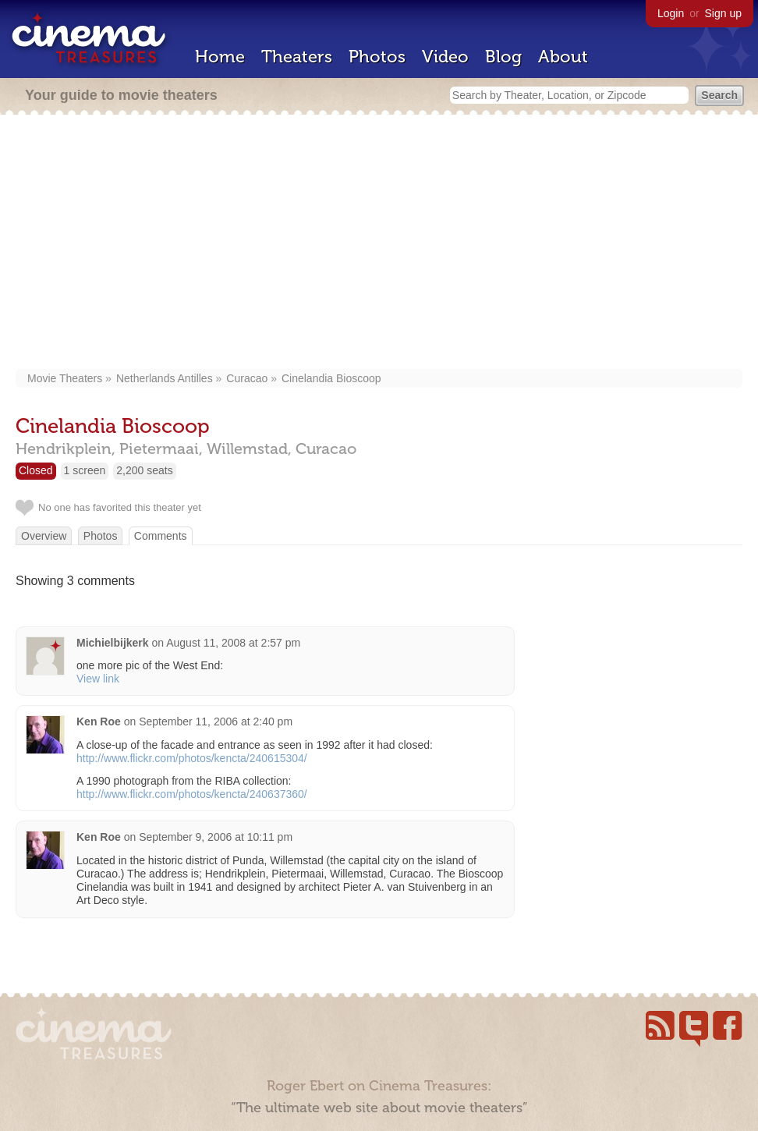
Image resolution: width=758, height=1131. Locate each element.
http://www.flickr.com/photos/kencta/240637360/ (191, 794)
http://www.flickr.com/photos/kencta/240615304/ (191, 758)
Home (220, 56)
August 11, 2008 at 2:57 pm (233, 642)
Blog (503, 56)
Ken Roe (98, 721)
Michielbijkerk (112, 642)
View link (97, 678)
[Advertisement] (379, 243)
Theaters (296, 56)
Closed (36, 470)
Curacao (246, 378)
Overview (43, 536)
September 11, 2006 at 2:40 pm (215, 721)
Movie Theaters (64, 378)
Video (445, 56)
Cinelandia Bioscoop (331, 378)
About (563, 56)
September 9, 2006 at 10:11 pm (215, 837)
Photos (377, 56)
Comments (160, 536)
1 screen (85, 470)
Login (670, 13)
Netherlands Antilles (164, 378)
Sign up (723, 13)
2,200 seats (144, 470)
